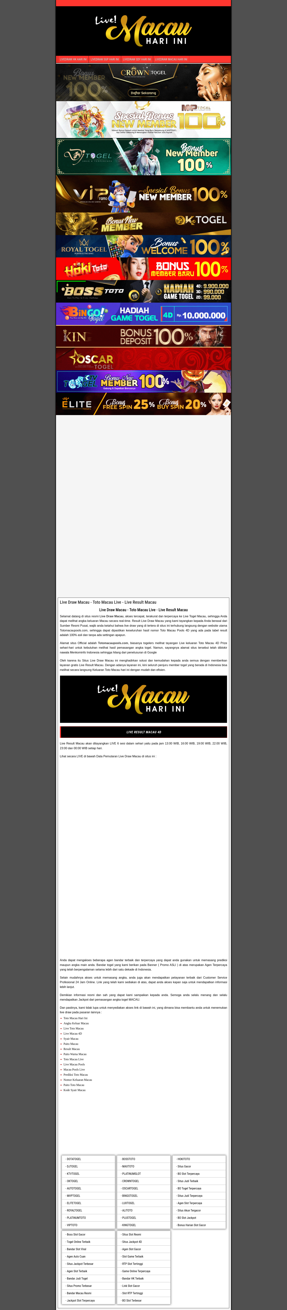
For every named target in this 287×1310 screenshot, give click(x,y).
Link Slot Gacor (131, 1286)
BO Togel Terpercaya (189, 1188)
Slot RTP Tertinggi (132, 1293)
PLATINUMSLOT (131, 1173)
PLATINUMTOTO (76, 1218)
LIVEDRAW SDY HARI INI (137, 59)
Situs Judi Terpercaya (190, 1196)
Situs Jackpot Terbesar (80, 1264)
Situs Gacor (184, 1166)
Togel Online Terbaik (78, 1242)
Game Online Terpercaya (136, 1271)
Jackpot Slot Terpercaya (81, 1300)
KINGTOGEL (129, 1225)
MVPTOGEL (73, 1196)
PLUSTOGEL (129, 1218)
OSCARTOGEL (130, 1188)
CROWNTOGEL (130, 1181)
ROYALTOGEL (74, 1210)
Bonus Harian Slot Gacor (192, 1225)
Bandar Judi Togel (77, 1278)
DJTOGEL (72, 1166)
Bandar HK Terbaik (133, 1278)
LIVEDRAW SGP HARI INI (105, 59)
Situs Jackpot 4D (132, 1242)
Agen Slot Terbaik (77, 1271)
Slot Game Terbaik (132, 1256)
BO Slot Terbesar (131, 1300)
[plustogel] (143, 1124)
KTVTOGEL (73, 1173)
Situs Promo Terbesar (79, 1286)
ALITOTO (127, 1210)
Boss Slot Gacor (76, 1234)
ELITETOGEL (74, 1203)
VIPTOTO (72, 1225)
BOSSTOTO (128, 1159)
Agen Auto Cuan (76, 1256)
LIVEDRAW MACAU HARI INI (171, 59)
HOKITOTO (184, 1159)
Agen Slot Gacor (131, 1249)
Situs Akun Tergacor (189, 1210)
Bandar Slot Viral (76, 1249)
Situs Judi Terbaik (188, 1181)
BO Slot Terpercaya (189, 1173)
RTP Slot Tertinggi (132, 1264)
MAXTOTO (128, 1166)
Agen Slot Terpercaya (190, 1203)
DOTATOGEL (74, 1159)
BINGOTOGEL (130, 1196)
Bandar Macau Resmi (79, 1293)
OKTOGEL (72, 1181)
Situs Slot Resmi (131, 1234)
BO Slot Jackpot (187, 1218)
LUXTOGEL (128, 1203)
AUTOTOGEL (74, 1188)
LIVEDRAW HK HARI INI (73, 59)
